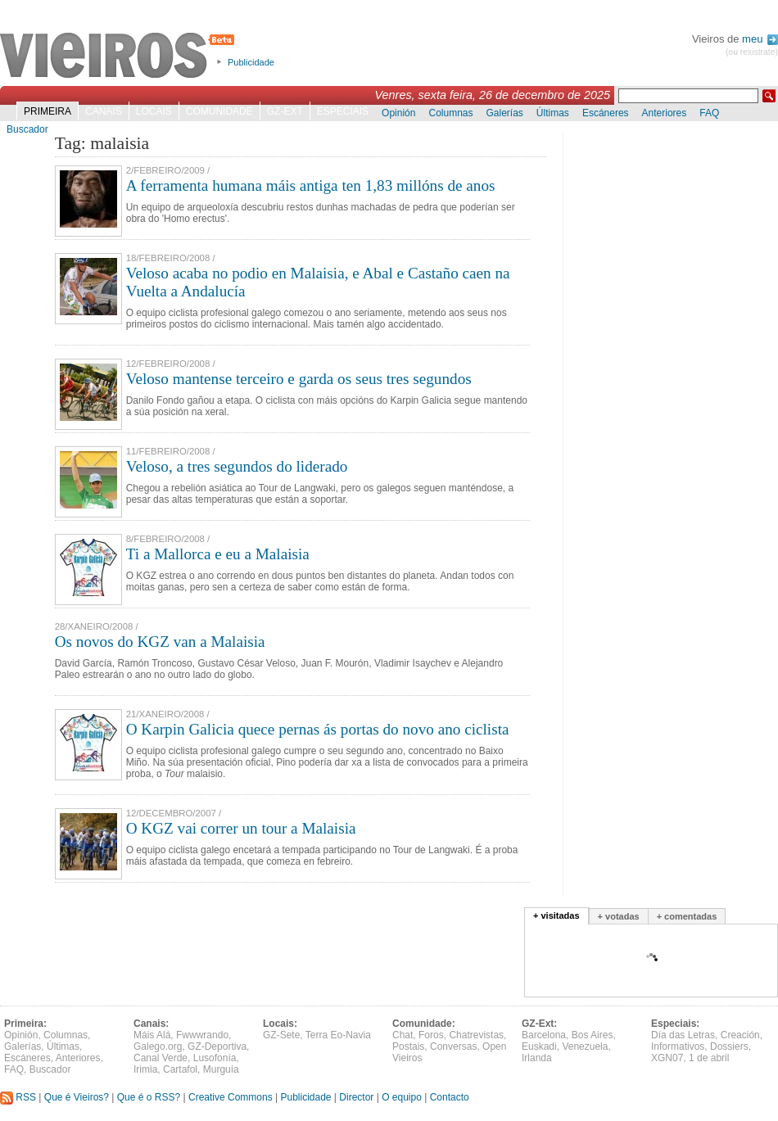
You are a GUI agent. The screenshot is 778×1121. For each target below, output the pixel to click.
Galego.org (157, 1046)
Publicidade (251, 62)
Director (356, 1097)
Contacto (449, 1097)
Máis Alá (151, 1035)
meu (760, 39)
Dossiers (729, 1046)
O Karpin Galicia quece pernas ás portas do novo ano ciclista (317, 729)
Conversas (453, 1046)
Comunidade (219, 111)
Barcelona (544, 1035)
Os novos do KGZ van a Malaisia (160, 641)
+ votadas (619, 916)
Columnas (450, 113)
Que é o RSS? (148, 1097)
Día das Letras (683, 1035)
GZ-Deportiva (217, 1046)
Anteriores (664, 113)
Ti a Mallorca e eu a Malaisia (218, 554)
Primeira (47, 111)
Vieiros (120, 56)
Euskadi (539, 1046)
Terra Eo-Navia (338, 1035)
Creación (740, 1035)
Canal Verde (160, 1058)
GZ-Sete (281, 1035)
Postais (408, 1046)
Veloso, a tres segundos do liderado (237, 466)
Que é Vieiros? (76, 1097)
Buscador (27, 129)
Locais (154, 111)
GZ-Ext (285, 111)
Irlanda (537, 1058)
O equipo (402, 1097)
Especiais (343, 111)
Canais (103, 111)
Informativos (677, 1046)
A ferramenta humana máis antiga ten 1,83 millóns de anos (310, 185)
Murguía (221, 1069)
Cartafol (180, 1069)
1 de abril (709, 1058)
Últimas (552, 113)
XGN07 (667, 1058)
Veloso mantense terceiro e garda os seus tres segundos (299, 378)
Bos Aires (592, 1035)
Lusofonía (215, 1058)
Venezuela (585, 1046)
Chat (402, 1035)
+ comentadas (687, 916)
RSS (18, 1097)
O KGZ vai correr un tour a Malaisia (241, 828)
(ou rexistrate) (752, 52)
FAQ (709, 113)
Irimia (145, 1069)
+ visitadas (556, 915)
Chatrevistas (476, 1035)
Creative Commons (230, 1097)
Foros (431, 1035)
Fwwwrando (202, 1035)
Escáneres (605, 113)
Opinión (398, 113)
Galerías (504, 113)
